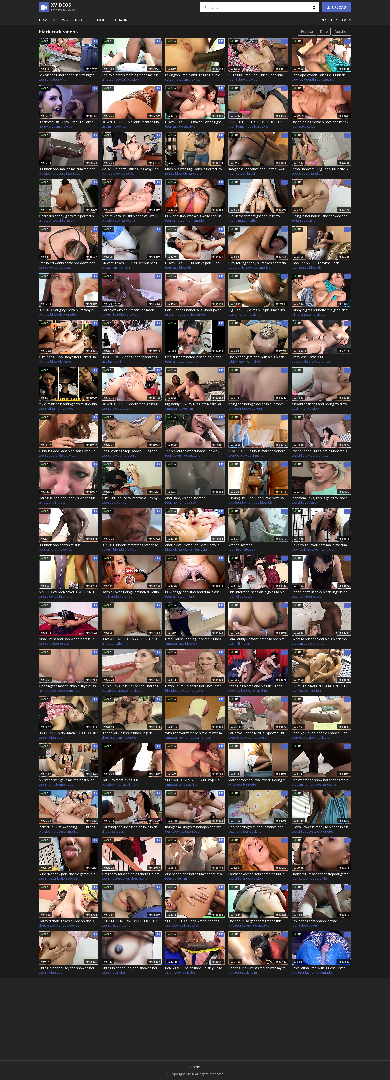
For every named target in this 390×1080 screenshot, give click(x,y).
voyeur (257, 408)
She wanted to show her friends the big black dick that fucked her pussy (321, 780)
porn (42, 549)
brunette (69, 314)
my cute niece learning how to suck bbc (68, 404)
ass (104, 126)
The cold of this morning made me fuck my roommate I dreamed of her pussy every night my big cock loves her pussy (132, 75)
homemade (244, 126)
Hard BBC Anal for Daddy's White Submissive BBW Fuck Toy (68, 498)
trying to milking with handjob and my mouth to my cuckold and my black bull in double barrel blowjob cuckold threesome (195, 827)
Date (324, 31)
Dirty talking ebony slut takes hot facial (257, 263)
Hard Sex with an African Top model (129, 310)
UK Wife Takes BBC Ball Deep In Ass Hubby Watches (132, 263)
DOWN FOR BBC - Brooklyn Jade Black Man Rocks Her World (195, 263)
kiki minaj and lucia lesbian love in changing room (132, 827)
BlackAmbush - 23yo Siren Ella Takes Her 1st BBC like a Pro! (68, 122)
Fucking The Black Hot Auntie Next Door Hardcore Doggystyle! (258, 498)
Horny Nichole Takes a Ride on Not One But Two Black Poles (68, 921)
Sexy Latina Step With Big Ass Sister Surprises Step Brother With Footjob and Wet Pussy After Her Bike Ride (321, 968)
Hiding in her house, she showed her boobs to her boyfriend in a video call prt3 (68, 968)
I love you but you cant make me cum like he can (321, 545)
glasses (65, 267)
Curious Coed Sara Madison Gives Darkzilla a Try (68, 451)
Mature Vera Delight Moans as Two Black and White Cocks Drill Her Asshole (132, 216)
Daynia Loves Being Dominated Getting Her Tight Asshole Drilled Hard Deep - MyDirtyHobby (132, 592)
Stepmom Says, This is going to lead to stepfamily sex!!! (321, 498)
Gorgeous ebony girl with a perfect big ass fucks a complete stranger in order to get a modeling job (68, 216)
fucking (254, 314)
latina (112, 361)
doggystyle (187, 126)
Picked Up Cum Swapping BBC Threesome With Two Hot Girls (68, 827)
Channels (124, 20)
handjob (316, 173)
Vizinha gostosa (240, 545)
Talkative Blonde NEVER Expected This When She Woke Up (258, 733)
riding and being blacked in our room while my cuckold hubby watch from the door (258, 404)
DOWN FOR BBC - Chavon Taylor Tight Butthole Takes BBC (195, 122)
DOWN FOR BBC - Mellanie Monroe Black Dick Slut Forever (132, 122)
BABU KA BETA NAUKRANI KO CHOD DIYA (68, 733)
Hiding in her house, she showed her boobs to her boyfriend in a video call (132, 968)
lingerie (258, 455)
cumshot (253, 361)
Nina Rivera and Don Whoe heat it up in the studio (68, 639)
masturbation (57, 878)
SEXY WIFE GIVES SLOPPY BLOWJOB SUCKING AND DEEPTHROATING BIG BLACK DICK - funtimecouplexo (195, 780)
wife (63, 79)
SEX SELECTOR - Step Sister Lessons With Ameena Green (195, 921)
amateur (53, 79)
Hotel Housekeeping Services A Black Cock (195, 639)
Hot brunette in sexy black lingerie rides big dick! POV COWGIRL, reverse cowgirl (321, 592)
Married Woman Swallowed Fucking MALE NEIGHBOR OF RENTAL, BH (258, 780)
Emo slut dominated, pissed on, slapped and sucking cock (195, 357)
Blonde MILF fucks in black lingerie (127, 733)
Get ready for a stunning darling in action (132, 874)
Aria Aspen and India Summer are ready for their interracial (195, 874)
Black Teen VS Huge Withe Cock (315, 263)
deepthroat (312, 79)
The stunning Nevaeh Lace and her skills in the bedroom (321, 122)
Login (345, 20)
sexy (302, 126)
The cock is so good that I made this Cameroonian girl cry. (258, 921)
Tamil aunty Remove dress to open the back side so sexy (258, 639)
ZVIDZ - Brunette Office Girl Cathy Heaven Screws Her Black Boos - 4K (132, 169)
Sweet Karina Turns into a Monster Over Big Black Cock (321, 451)
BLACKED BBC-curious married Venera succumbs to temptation (258, 451)
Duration (341, 31)
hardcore (261, 126)
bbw (62, 502)
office (130, 173)
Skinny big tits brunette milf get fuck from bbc (321, 310)
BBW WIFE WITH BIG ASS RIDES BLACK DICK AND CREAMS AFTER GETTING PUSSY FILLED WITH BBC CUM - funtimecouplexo (132, 639)
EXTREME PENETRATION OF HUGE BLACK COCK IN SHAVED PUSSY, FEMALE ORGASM (132, 921)
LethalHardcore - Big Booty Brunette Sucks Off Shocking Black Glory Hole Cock (321, 169)
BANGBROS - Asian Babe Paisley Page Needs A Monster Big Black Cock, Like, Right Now (195, 968)
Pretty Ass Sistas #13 (307, 357)
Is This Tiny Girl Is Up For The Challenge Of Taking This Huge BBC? (132, 686)
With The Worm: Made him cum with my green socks (195, 733)
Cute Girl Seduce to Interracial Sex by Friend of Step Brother (132, 498)
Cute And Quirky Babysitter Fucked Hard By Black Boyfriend (68, 357)
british (125, 267)
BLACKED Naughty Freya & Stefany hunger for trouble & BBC (68, 310)
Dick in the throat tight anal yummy (254, 216)
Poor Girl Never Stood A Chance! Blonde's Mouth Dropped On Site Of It (321, 733)
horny (43, 126)
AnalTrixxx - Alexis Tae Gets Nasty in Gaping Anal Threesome (195, 545)
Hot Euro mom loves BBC (120, 780)
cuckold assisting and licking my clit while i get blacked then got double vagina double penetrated (321, 404)
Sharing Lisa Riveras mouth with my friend (258, 968)
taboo (240, 79)
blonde (107, 173)
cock (239, 784)
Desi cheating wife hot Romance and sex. (258, 827)
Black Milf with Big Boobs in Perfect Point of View (195, 169)
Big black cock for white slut (59, 545)
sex (117, 220)
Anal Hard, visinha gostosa (185, 498)
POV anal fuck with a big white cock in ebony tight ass (195, 216)
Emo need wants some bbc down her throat (68, 263)
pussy (169, 173)
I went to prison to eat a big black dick (319, 639)
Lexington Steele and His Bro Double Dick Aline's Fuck (195, 75)
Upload (336, 7)
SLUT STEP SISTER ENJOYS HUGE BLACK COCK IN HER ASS (258, 122)
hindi (302, 408)
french (241, 361)
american (265, 267)
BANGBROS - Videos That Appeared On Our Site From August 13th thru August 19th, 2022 (132, 357)
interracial (73, 173)
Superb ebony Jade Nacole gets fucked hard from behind (68, 874)
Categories (83, 20)
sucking (297, 173)
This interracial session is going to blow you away (258, 592)
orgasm (182, 79)
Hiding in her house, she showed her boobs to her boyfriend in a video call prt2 (321, 216)
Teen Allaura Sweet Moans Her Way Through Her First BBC (195, 451)
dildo (232, 361)
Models (104, 20)
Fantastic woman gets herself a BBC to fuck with (258, 874)
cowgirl (121, 79)
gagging (328, 79)
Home (44, 20)
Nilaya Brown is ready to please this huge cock (321, 827)
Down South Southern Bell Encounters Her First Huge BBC (195, 686)
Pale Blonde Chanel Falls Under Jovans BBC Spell (195, 310)
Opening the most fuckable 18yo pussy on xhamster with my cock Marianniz (68, 686)
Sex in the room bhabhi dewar (314, 921)
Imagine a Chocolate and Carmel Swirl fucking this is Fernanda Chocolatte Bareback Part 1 (258, 169)
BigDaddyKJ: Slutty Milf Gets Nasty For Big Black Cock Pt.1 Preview (195, 404)
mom (134, 784)
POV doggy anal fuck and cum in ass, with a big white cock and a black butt (195, 592)
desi (305, 220)
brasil (251, 173)
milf (111, 126)
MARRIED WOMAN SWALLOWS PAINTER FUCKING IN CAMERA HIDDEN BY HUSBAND (68, 592)
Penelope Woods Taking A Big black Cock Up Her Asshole (321, 75)
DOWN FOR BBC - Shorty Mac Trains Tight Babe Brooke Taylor (132, 404)
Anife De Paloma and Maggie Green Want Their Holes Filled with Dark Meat (258, 686)
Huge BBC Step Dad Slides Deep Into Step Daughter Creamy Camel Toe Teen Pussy (258, 75)
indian (296, 220)
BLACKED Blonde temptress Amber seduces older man (132, 545)
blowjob (133, 79)
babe (67, 361)
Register (329, 20)
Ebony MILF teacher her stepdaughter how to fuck (321, 874)
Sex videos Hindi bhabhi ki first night (66, 75)
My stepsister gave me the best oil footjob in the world (68, 780)
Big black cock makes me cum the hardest (68, 169)
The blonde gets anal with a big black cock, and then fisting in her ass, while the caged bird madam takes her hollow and (258, 357)
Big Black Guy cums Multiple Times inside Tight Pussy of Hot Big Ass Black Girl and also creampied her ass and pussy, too (258, 310)
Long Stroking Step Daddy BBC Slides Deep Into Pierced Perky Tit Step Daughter (132, 451)
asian (313, 220)
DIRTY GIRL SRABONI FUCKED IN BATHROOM (321, 686)
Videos (61, 20)
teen (42, 79)
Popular (307, 31)
